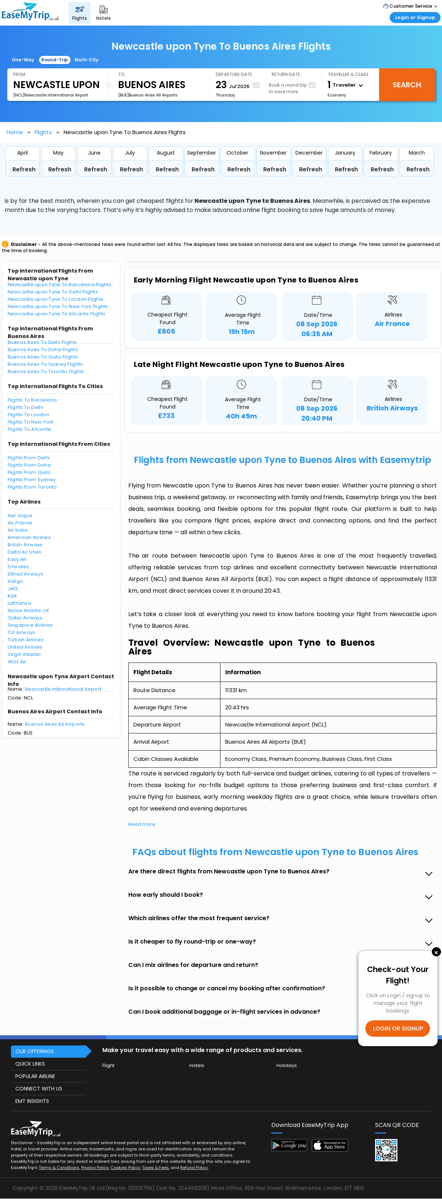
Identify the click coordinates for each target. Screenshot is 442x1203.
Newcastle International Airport (63, 689)
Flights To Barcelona (32, 399)
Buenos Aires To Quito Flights (43, 356)
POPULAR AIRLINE (35, 1076)
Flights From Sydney (32, 479)
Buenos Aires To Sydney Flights (45, 364)
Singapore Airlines (30, 625)
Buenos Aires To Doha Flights (43, 349)
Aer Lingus (20, 515)
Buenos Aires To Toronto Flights (46, 371)
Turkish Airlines (26, 639)
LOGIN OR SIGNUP (398, 1028)
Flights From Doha (29, 465)
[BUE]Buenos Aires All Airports (148, 95)
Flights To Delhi (26, 407)
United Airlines (25, 647)
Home (15, 132)
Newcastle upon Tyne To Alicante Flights (57, 313)
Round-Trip (54, 60)
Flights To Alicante (30, 429)
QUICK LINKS (30, 1063)
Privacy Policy (95, 1167)
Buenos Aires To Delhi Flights (42, 342)
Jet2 (13, 588)
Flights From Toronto (32, 486)
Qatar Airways (25, 617)
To (121, 74)
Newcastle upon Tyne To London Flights (56, 299)
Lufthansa (19, 603)
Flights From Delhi (29, 457)
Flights (43, 132)
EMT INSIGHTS (32, 1101)
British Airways (25, 544)
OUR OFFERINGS (34, 1051)
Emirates (18, 566)
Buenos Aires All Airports (55, 724)
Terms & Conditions (59, 1167)
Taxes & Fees (155, 1167)
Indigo (15, 581)
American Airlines (29, 537)
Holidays (286, 1065)
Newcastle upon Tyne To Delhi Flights (53, 291)
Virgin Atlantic (24, 654)
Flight (108, 1065)
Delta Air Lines (25, 552)
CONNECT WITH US (38, 1088)
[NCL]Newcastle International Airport (50, 95)
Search (407, 85)
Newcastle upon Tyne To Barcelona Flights (59, 284)
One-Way (23, 60)
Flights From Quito (29, 472)
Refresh (23, 169)
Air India (17, 530)
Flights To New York (31, 421)
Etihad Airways (26, 573)
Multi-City (86, 60)
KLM (12, 595)
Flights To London (28, 414)
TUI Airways (21, 632)
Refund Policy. (194, 1167)
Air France (20, 522)
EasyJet (17, 559)
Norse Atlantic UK (28, 610)
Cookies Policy (125, 1167)
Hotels (196, 1065)
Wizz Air (17, 661)
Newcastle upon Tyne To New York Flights (58, 306)
